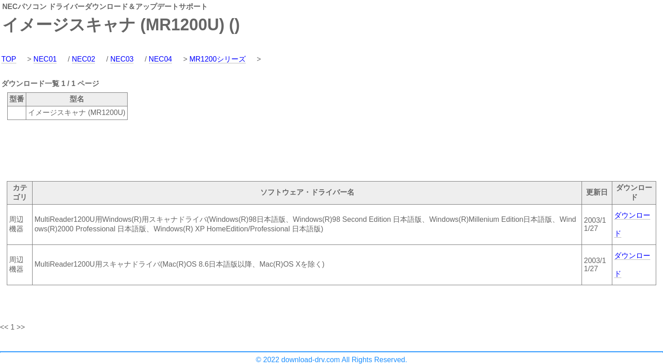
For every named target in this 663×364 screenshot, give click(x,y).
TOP (8, 59)
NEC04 (160, 59)
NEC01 (45, 59)
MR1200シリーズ (217, 59)
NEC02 (83, 59)
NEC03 (122, 59)
